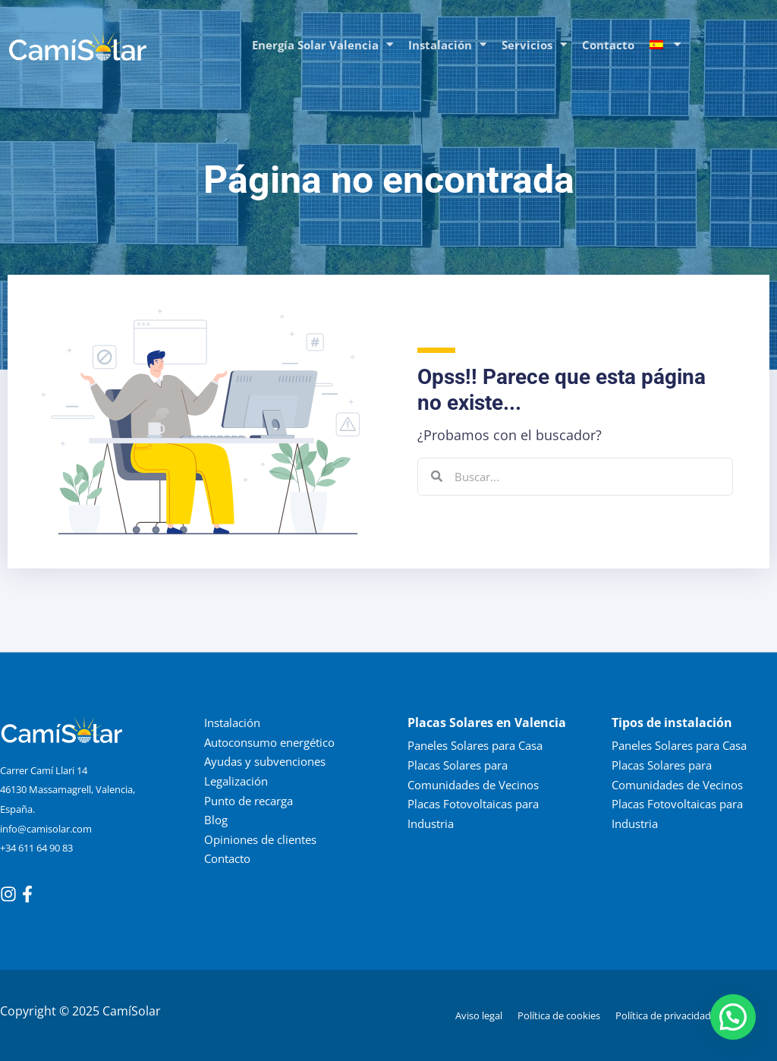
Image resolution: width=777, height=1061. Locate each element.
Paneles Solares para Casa (475, 745)
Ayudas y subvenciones (265, 761)
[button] (733, 1017)
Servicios (534, 44)
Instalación (447, 44)
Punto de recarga (248, 800)
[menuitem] (665, 44)
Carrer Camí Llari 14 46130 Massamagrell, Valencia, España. (67, 789)
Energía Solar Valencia (322, 44)
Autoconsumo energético (269, 741)
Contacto (608, 44)
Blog (216, 819)
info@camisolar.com (46, 829)
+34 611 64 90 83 (36, 848)
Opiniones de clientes (260, 838)
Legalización (236, 781)
